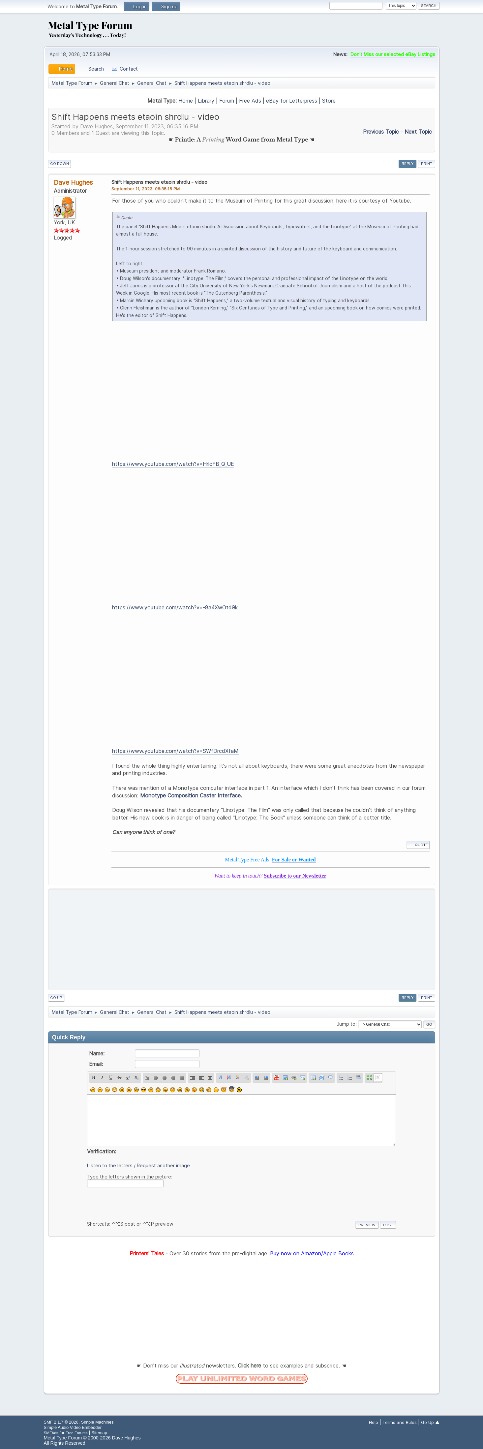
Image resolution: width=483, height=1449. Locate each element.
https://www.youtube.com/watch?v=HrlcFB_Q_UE (173, 464)
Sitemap (99, 1432)
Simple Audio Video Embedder (73, 1427)
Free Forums (77, 1433)
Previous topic (381, 131)
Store (329, 100)
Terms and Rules (399, 1422)
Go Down (59, 163)
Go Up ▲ (430, 1422)
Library (206, 100)
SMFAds (51, 1433)
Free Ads (250, 100)
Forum (226, 100)
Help (373, 1422)
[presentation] (137, 1203)
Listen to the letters (110, 1165)
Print (426, 163)
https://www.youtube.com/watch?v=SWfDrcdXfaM (175, 751)
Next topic (418, 131)
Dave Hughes (73, 182)
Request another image (163, 1165)
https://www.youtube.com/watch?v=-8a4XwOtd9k (175, 607)
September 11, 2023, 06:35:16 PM (145, 188)
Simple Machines (97, 1422)
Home (185, 100)
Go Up (56, 997)
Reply (407, 163)
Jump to (346, 1024)
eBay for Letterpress (291, 100)
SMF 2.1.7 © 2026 (61, 1422)
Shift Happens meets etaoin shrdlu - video (159, 182)
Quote (418, 845)
